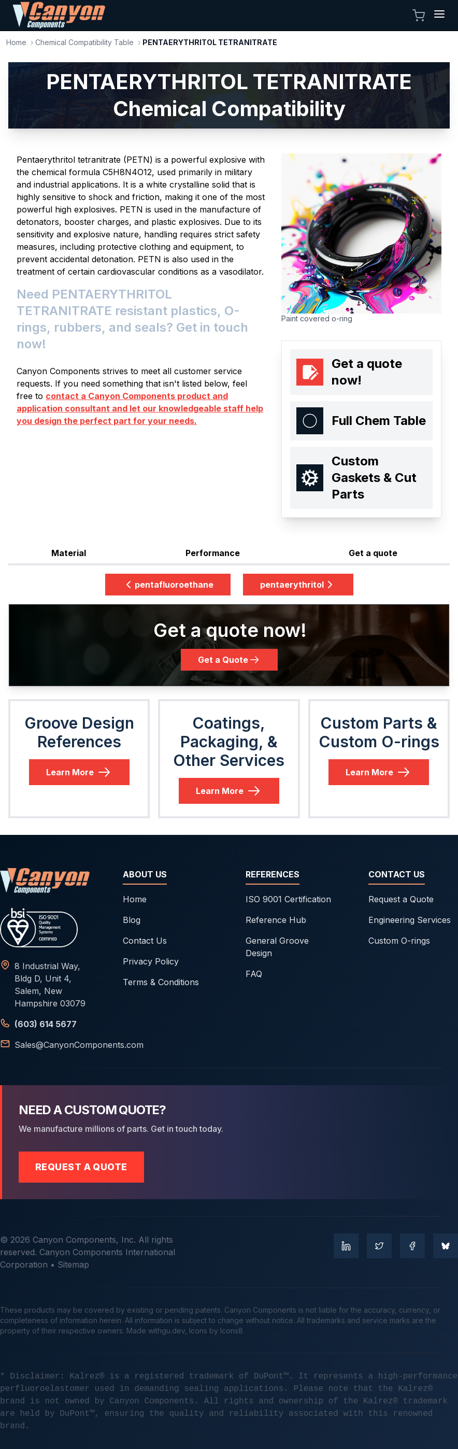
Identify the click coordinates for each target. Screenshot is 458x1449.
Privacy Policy (151, 961)
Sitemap (73, 1264)
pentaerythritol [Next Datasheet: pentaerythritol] (298, 584)
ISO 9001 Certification (288, 899)
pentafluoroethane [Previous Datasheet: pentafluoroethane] (167, 584)
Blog (131, 920)
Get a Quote (229, 660)
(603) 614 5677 (46, 1024)
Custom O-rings (399, 940)
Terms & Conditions (161, 982)
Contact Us (145, 940)
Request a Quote (401, 899)
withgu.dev (166, 1330)
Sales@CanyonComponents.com (79, 1045)
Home (16, 42)
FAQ (254, 974)
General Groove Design (277, 946)
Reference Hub (276, 920)
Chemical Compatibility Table (84, 42)
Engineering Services (409, 920)
